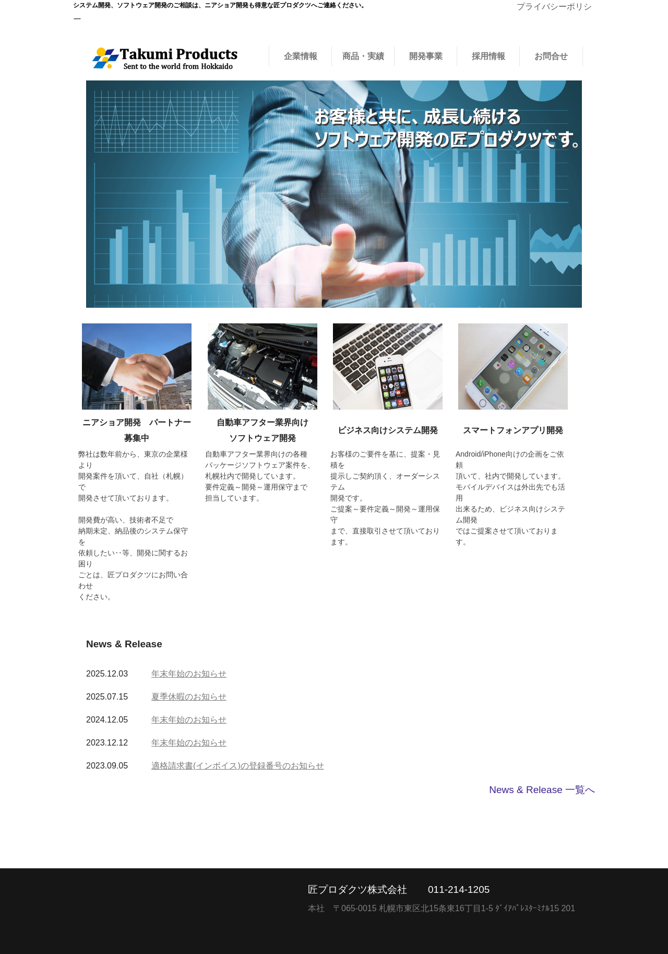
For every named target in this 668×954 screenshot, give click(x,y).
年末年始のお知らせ (188, 673)
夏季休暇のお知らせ (188, 696)
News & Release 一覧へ (542, 789)
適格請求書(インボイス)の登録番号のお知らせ (237, 765)
